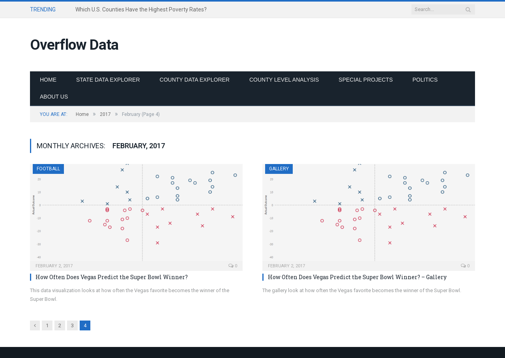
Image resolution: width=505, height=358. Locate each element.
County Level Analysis (284, 79)
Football (48, 169)
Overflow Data (74, 44)
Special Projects (366, 79)
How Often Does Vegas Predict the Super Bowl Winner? (112, 277)
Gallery (279, 169)
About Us (54, 96)
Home (48, 79)
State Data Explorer (108, 79)
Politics (425, 79)
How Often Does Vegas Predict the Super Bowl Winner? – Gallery (357, 277)
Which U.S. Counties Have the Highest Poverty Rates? (141, 9)
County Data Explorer (195, 79)
